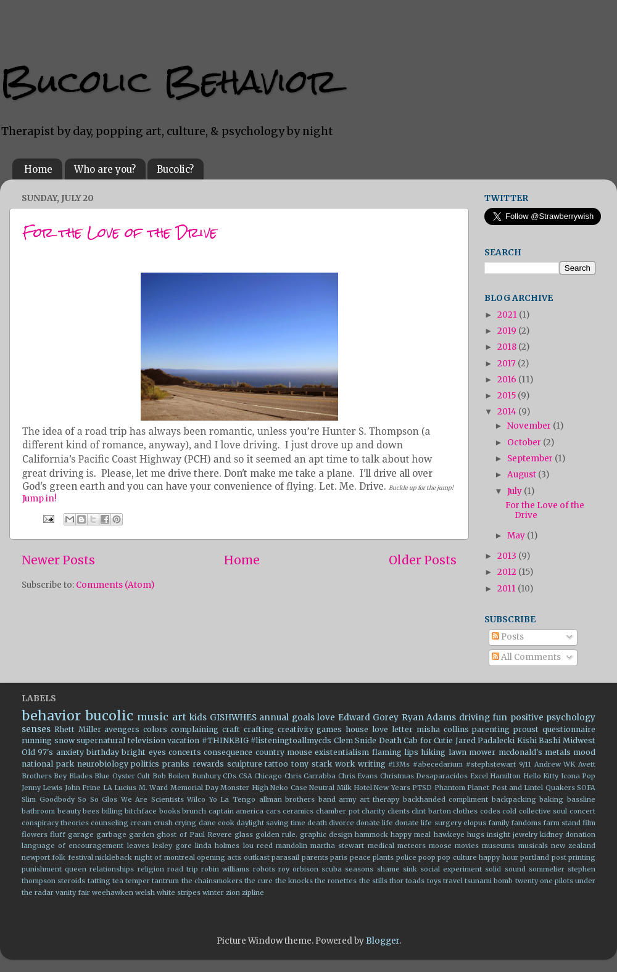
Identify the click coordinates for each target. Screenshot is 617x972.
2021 (508, 315)
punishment (42, 869)
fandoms (526, 822)
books (169, 811)
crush (163, 822)
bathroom (38, 811)
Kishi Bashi (539, 740)
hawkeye (449, 834)
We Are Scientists (152, 799)
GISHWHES (233, 717)
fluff (57, 834)
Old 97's (37, 752)
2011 (507, 588)
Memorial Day (194, 787)
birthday (102, 752)
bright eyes (143, 752)
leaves (138, 845)
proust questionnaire (554, 729)
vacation (183, 740)
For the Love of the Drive (119, 232)
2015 (507, 395)
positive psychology (553, 717)
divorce (341, 822)
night (143, 857)
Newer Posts (58, 560)
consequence (228, 752)
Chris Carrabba (310, 776)
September (531, 458)
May (517, 535)
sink (410, 869)
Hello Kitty (540, 776)
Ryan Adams (429, 717)
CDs (229, 776)
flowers (35, 834)
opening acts (219, 857)
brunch (194, 811)
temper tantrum (152, 880)
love (326, 717)
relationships (111, 869)
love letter (392, 729)
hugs (475, 834)
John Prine (83, 787)
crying (185, 822)
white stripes (179, 892)
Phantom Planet (461, 787)
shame (388, 869)
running (37, 740)
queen (75, 869)
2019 (507, 331)
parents (315, 857)
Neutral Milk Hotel (340, 787)
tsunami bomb (489, 880)
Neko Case (288, 787)
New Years (392, 787)
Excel (479, 776)
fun (499, 717)
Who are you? (105, 169)
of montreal (174, 857)
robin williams (225, 869)
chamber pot (338, 811)
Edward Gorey (368, 717)
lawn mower (472, 752)
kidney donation (567, 834)
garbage (111, 834)
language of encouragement (72, 845)
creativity (295, 729)
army (347, 799)
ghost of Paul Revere (194, 834)
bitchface (141, 811)
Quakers (560, 787)
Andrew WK (555, 764)
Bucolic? (175, 169)
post (559, 857)
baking (551, 799)
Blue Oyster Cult (122, 776)
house (357, 729)
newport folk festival (57, 857)
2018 (507, 347)
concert (582, 811)
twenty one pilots (544, 880)
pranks (175, 763)
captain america (236, 811)
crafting (259, 729)
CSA (245, 776)
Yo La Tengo (232, 799)
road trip (182, 869)
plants (383, 857)
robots (264, 869)
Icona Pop (578, 776)
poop (427, 857)
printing (581, 857)
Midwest (579, 740)
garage (81, 834)
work (345, 763)
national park (48, 763)
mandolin (291, 845)
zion (233, 892)
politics (145, 763)
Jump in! (39, 498)
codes (490, 811)
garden (141, 834)
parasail (285, 857)
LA (107, 787)
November (530, 426)
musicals (533, 845)
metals (558, 752)
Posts (508, 637)
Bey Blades (73, 776)
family (498, 822)
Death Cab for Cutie (416, 740)
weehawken (112, 892)
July (515, 491)
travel (453, 880)
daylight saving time (270, 822)
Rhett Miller (77, 729)
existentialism (342, 752)
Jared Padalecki (485, 740)
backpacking (514, 799)
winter (213, 892)
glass (243, 834)
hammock (371, 834)
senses (36, 729)
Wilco (196, 799)
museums (498, 845)
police (406, 857)
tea (117, 880)
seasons (359, 869)
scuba (331, 869)
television (146, 740)
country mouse (283, 752)
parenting (491, 729)
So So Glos (97, 799)
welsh (145, 892)
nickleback (113, 857)
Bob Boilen (170, 776)
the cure (258, 880)
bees (91, 811)
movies (467, 845)
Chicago (268, 776)
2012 (507, 572)
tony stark (311, 763)
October (525, 442)
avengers (121, 729)
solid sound (505, 869)
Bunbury (206, 776)
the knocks (294, 880)
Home (38, 169)
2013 (507, 556)
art (179, 716)
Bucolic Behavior (168, 81)
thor (396, 880)
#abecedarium (438, 764)
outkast (257, 857)
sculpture (244, 763)
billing (112, 811)
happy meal (411, 834)
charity (373, 811)
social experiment (451, 869)
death (317, 822)
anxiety (70, 752)
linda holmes (217, 845)
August (522, 474)
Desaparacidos (442, 776)
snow (64, 740)
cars (273, 811)
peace (360, 857)
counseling (109, 822)
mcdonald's (520, 752)
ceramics (298, 811)
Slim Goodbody (48, 799)
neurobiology (102, 763)
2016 (507, 379)
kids (198, 717)
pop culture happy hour (477, 857)
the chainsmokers (211, 880)
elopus (474, 822)
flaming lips (395, 752)
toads (414, 880)
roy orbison (298, 869)
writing (372, 763)
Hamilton (505, 776)
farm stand (562, 822)
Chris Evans (358, 776)
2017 (507, 363)
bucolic (109, 715)
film (588, 822)
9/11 (525, 764)
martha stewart (337, 845)
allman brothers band (297, 799)
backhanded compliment (446, 799)
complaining (194, 729)
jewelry (525, 834)
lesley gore (172, 845)
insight (498, 834)
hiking (433, 752)
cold (509, 811)
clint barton (431, 811)
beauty (69, 811)
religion (151, 869)
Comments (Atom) (115, 585)
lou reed (258, 845)
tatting (99, 880)
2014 (507, 411)
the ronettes (336, 880)
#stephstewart (491, 764)
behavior (51, 715)
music (152, 716)
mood (584, 752)
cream (141, 822)
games (329, 729)
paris (338, 857)
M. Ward (153, 787)
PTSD (422, 787)
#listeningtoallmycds (291, 740)
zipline (253, 892)
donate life (374, 822)
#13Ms (399, 764)
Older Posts (423, 560)
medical (381, 845)
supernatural (101, 740)
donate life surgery (428, 822)
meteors (411, 845)
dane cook (216, 822)
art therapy (380, 799)
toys (434, 880)
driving (474, 717)
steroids (71, 880)
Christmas (397, 776)
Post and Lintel (518, 787)
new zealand (573, 845)
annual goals (287, 717)
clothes (465, 811)
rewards (208, 763)
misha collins (442, 729)
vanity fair (73, 892)
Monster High (244, 787)
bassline (581, 799)
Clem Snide (355, 740)
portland (534, 857)
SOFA (586, 787)
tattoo (276, 763)
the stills (373, 880)
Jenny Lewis (42, 787)
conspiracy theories (55, 822)
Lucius (125, 787)
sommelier (547, 869)
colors (155, 729)
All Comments (526, 657)
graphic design (326, 834)
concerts (184, 752)
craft (231, 729)
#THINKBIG (225, 740)
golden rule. (276, 834)
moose (440, 845)
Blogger (382, 941)
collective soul (543, 811)
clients (398, 811)
